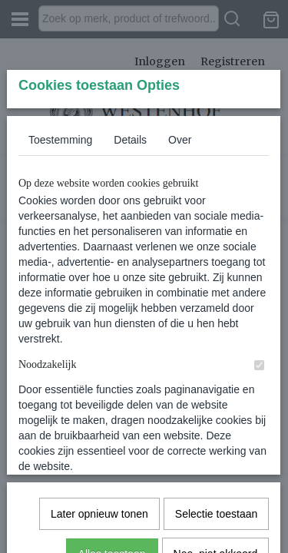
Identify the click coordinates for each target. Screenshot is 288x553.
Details (130, 254)
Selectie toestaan (216, 458)
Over (179, 254)
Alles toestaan (112, 498)
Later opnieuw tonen (99, 458)
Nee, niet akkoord (216, 498)
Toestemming (60, 254)
